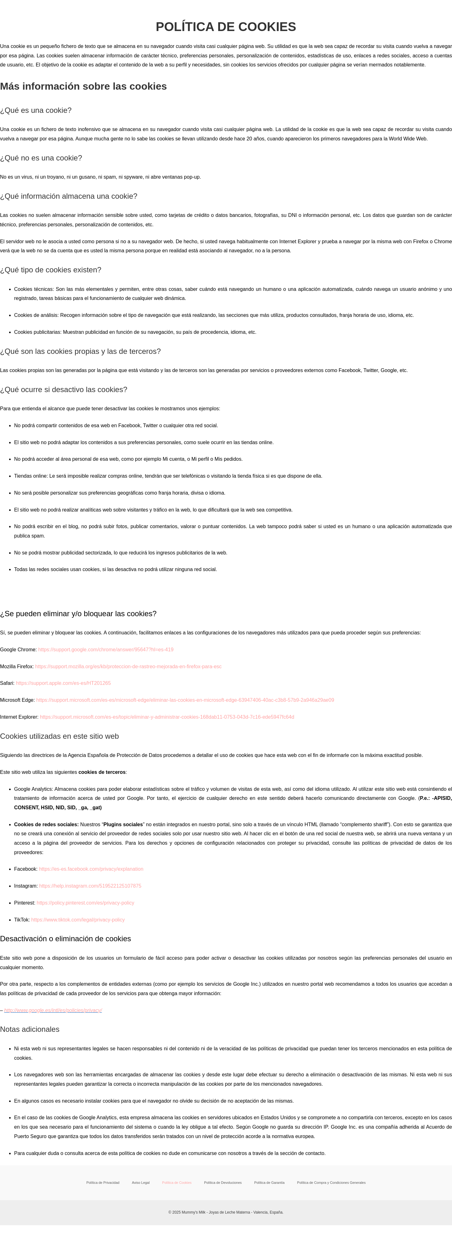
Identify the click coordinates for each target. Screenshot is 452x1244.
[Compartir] (65, 1232)
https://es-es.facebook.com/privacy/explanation (91, 869)
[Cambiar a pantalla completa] (38, 1232)
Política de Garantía (258, 1183)
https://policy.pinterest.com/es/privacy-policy (85, 902)
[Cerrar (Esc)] (92, 1232)
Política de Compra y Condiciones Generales (316, 1183)
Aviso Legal (147, 1183)
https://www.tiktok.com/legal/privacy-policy (78, 919)
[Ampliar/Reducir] (12, 1232)
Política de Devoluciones (217, 1183)
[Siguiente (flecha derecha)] (38, 1241)
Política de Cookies (177, 1183)
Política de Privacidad (116, 1183)
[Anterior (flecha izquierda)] (12, 1241)
